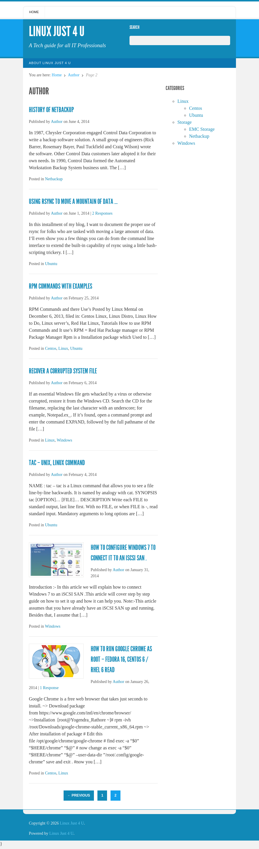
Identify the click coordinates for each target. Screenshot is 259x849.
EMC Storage (202, 129)
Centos (50, 348)
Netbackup (54, 179)
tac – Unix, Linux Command (57, 463)
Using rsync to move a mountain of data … (73, 201)
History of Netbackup (51, 110)
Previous (78, 795)
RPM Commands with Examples (60, 286)
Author (74, 75)
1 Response (49, 688)
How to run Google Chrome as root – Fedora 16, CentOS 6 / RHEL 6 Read (121, 659)
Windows (64, 440)
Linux (63, 348)
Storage (184, 122)
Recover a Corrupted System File (63, 371)
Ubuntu (51, 264)
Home (34, 12)
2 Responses (102, 213)
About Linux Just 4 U (50, 63)
